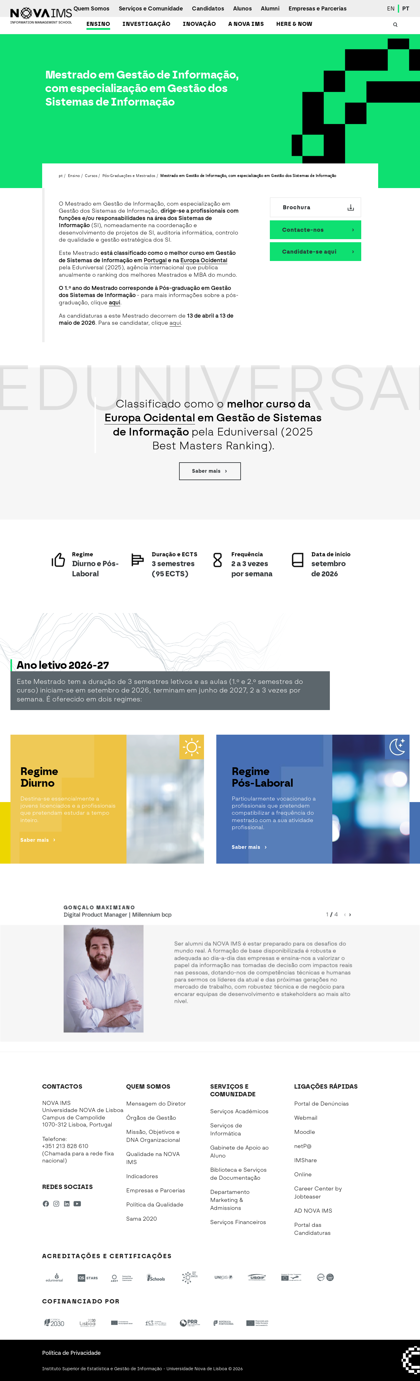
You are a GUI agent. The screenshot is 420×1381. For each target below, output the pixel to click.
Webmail (306, 1117)
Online (303, 1174)
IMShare (305, 1160)
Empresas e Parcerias (317, 8)
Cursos (91, 175)
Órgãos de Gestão (151, 1117)
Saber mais (210, 471)
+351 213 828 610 (65, 1146)
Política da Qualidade (154, 1204)
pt (61, 175)
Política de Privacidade (71, 1353)
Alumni (270, 8)
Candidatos (208, 8)
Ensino (98, 24)
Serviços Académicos (239, 1111)
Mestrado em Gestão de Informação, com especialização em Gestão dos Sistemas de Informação (248, 175)
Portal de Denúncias (321, 1103)
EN (391, 8)
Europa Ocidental (203, 260)
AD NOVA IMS (313, 1210)
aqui (114, 302)
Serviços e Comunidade (151, 8)
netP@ (302, 1146)
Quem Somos (92, 8)
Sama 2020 (141, 1218)
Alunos (242, 8)
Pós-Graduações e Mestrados (128, 175)
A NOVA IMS (246, 24)
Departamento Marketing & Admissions (230, 1200)
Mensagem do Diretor (156, 1103)
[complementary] (353, 1335)
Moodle (304, 1132)
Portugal (155, 260)
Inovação (199, 24)
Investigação (146, 24)
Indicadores (142, 1176)
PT (406, 8)
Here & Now (294, 24)
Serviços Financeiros (238, 1222)
